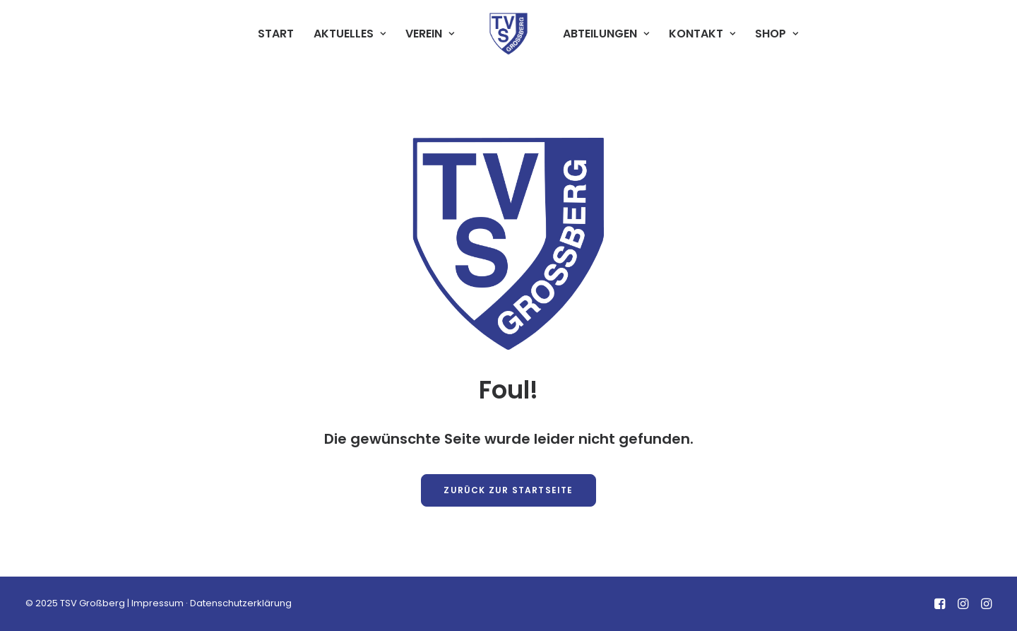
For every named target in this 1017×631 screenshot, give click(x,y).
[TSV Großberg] (508, 34)
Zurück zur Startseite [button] (508, 490)
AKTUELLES (350, 33)
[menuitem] (276, 34)
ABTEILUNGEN (606, 33)
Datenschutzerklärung (241, 603)
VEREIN (429, 33)
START (276, 33)
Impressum (157, 603)
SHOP (776, 33)
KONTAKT (702, 33)
